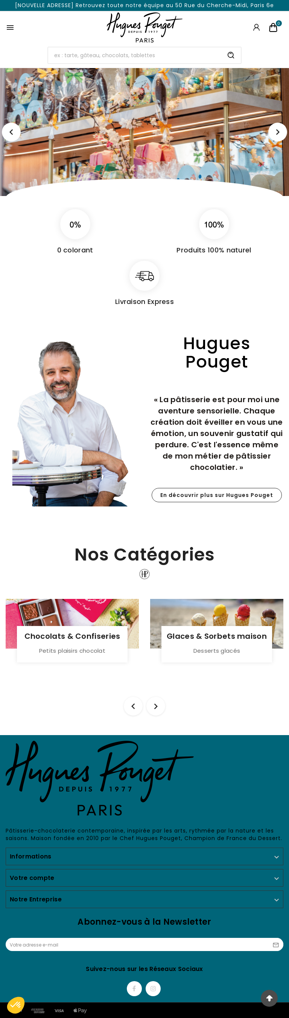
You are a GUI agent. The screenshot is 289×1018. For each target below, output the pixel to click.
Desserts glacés (216, 651)
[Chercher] (135, 55)
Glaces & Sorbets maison (217, 636)
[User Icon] (256, 27)
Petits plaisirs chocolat (72, 651)
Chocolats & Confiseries (72, 636)
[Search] (231, 55)
